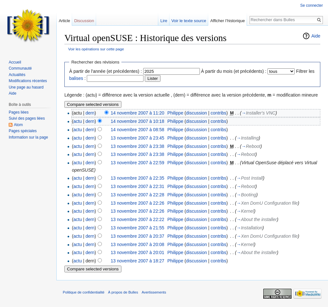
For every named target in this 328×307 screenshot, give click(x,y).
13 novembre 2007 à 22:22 (137, 219)
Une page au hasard (26, 87)
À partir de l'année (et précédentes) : (105, 71)
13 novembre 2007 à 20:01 (137, 252)
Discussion (84, 20)
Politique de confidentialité (83, 292)
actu (77, 121)
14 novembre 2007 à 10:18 (137, 121)
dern (90, 112)
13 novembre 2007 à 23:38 (137, 146)
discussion (196, 112)
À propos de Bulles (123, 292)
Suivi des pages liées (27, 118)
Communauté (20, 68)
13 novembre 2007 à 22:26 (137, 203)
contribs (218, 112)
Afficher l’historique (227, 20)
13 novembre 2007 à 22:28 (137, 194)
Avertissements (154, 292)
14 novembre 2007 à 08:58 (137, 129)
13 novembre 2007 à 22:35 (137, 178)
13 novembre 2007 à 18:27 (137, 260)
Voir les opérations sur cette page (96, 49)
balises (76, 78)
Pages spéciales (23, 131)
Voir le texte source (188, 20)
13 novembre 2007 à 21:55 (137, 227)
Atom (18, 125)
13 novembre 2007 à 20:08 (137, 244)
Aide (315, 35)
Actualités (17, 74)
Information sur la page (28, 137)
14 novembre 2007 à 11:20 (137, 112)
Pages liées (19, 112)
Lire (163, 20)
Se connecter (311, 5)
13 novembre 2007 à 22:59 (137, 162)
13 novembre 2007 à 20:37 (137, 236)
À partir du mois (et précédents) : (233, 71)
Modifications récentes (28, 81)
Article (64, 20)
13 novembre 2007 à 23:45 (137, 138)
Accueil (15, 62)
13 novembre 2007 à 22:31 (137, 186)
